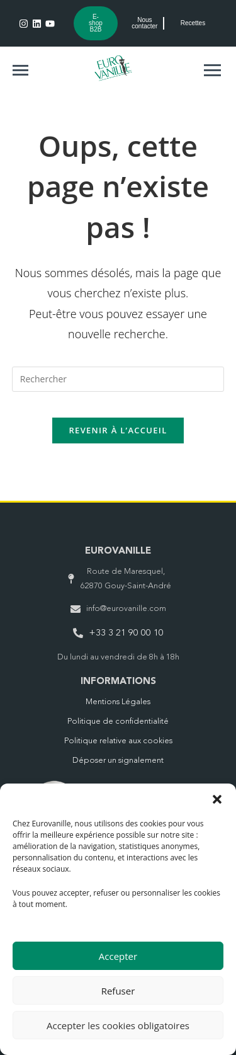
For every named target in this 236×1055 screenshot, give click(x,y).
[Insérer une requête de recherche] (118, 379)
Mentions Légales (118, 702)
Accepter (118, 956)
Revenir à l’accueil (118, 430)
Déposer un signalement (118, 760)
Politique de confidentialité (118, 721)
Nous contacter (144, 23)
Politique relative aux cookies (118, 741)
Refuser (118, 990)
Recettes (193, 23)
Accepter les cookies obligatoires (118, 1025)
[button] (217, 799)
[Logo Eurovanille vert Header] (113, 68)
